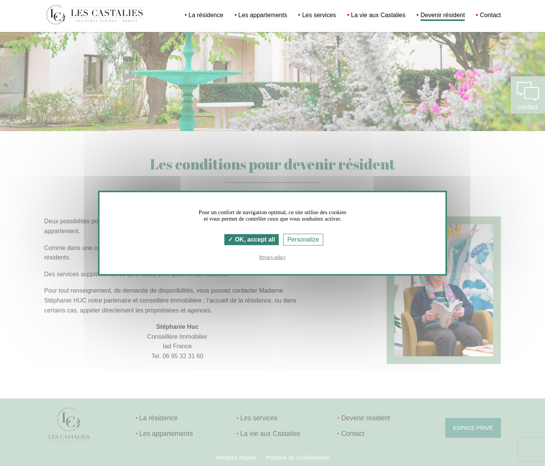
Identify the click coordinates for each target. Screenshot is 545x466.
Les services (319, 15)
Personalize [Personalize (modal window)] (303, 239)
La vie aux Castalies (378, 15)
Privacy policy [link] (272, 257)
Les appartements (262, 15)
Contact (490, 15)
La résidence (205, 15)
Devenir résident (443, 15)
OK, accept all (251, 239)
